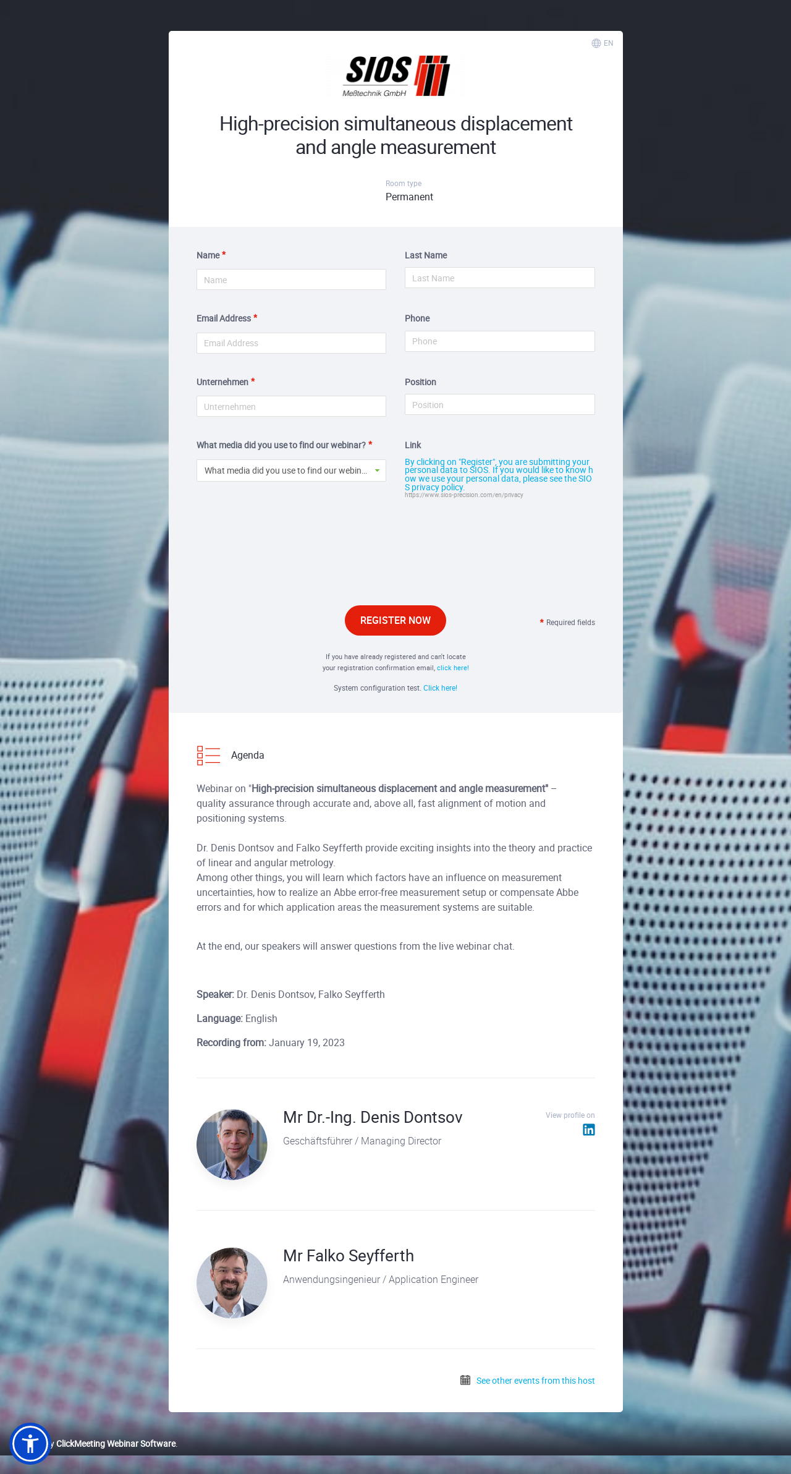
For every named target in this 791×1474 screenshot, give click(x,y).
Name (208, 255)
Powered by (92, 1443)
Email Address (224, 318)
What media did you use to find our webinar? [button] (289, 470)
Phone (417, 318)
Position (420, 382)
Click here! (440, 687)
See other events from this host (527, 1380)
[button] (30, 1444)
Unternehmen (222, 382)
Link (413, 445)
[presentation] (395, 566)
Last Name (426, 255)
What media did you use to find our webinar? (281, 445)
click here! (453, 667)
